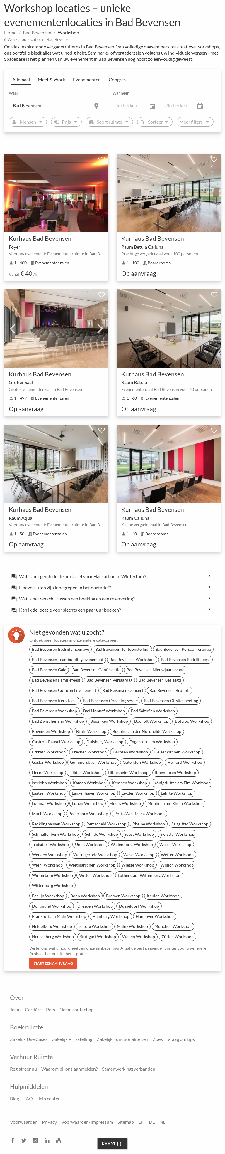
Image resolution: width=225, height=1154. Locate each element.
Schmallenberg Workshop (55, 834)
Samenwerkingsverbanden (128, 1068)
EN (141, 1122)
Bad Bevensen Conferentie (96, 669)
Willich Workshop (177, 864)
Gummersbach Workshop (93, 762)
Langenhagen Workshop (93, 792)
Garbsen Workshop (130, 751)
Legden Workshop (138, 792)
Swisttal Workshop (177, 834)
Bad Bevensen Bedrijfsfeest (185, 659)
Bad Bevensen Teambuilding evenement (67, 659)
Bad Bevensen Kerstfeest (54, 700)
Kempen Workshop (129, 782)
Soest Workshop (139, 834)
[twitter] (25, 1140)
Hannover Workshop (155, 916)
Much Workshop (47, 813)
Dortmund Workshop (51, 906)
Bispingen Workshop (109, 721)
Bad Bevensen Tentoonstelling (122, 649)
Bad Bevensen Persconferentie (183, 649)
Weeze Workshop (175, 844)
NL (162, 1122)
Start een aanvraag (53, 963)
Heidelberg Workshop (52, 926)
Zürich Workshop (177, 936)
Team (15, 1009)
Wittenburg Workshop (52, 885)
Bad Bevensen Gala (49, 669)
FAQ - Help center (41, 1098)
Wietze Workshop (138, 864)
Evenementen (87, 79)
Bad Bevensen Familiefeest (56, 679)
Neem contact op (76, 1009)
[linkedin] (48, 1140)
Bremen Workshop (123, 895)
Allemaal (21, 79)
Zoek (158, 1039)
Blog (14, 1098)
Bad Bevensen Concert (122, 690)
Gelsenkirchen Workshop (177, 751)
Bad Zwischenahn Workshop (58, 721)
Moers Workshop (125, 803)
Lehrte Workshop (176, 792)
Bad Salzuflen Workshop (153, 710)
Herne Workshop (47, 772)
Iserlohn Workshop (49, 782)
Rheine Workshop (148, 823)
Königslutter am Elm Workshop (182, 782)
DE (152, 1122)
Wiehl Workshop (47, 864)
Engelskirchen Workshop (152, 741)
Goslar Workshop (48, 762)
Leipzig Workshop (94, 926)
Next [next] (100, 328)
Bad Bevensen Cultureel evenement (64, 690)
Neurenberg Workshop (53, 936)
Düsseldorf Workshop (139, 906)
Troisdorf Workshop (50, 844)
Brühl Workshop (91, 731)
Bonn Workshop (85, 895)
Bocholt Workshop (151, 721)
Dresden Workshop (95, 906)
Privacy (49, 1122)
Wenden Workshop (49, 854)
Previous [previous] (12, 328)
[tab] (112, 576)
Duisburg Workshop (104, 741)
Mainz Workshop (132, 926)
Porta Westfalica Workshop (139, 813)
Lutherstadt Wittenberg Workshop (149, 875)
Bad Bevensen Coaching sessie (110, 700)
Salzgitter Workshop (189, 823)
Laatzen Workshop (49, 792)
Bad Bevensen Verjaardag (109, 679)
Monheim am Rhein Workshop (175, 803)
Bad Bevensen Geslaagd (160, 679)
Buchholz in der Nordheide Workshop (146, 731)
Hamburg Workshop (110, 916)
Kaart (112, 1143)
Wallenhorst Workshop (132, 844)
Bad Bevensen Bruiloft (169, 690)
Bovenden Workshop (51, 731)
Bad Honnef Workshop (104, 710)
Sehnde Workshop (101, 834)
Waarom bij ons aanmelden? (69, 1068)
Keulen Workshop (163, 895)
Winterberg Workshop (52, 875)
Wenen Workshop (138, 936)
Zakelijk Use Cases (28, 1039)
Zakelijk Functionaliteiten (122, 1039)
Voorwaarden (24, 1122)
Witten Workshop (95, 875)
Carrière (33, 1009)
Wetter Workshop (177, 854)
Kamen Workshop (89, 782)
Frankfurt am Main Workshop (59, 916)
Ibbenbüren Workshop (175, 772)
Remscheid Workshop (106, 823)
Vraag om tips (181, 1039)
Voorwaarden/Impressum (87, 1122)
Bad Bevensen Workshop (132, 659)
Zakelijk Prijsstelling (72, 1039)
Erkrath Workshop (49, 751)
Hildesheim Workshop (128, 772)
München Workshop (173, 926)
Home (10, 32)
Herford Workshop (184, 762)
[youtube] (60, 1140)
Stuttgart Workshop (98, 936)
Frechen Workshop (89, 751)
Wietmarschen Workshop (92, 864)
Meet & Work (51, 79)
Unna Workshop (90, 844)
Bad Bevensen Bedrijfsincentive (60, 649)
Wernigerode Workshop (95, 854)
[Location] (56, 105)
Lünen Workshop (87, 803)
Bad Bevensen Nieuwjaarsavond (156, 669)
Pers (50, 1009)
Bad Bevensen (37, 32)
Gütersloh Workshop (142, 762)
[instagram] (37, 1140)
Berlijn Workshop (48, 895)
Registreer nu (23, 1068)
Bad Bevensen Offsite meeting (171, 700)
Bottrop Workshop (192, 721)
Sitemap (125, 1122)
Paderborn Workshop (88, 813)
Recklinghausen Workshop (56, 823)
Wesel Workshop (138, 854)
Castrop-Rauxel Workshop (56, 741)
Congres (117, 79)
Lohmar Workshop (49, 803)
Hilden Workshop (85, 772)
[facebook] (14, 1140)
